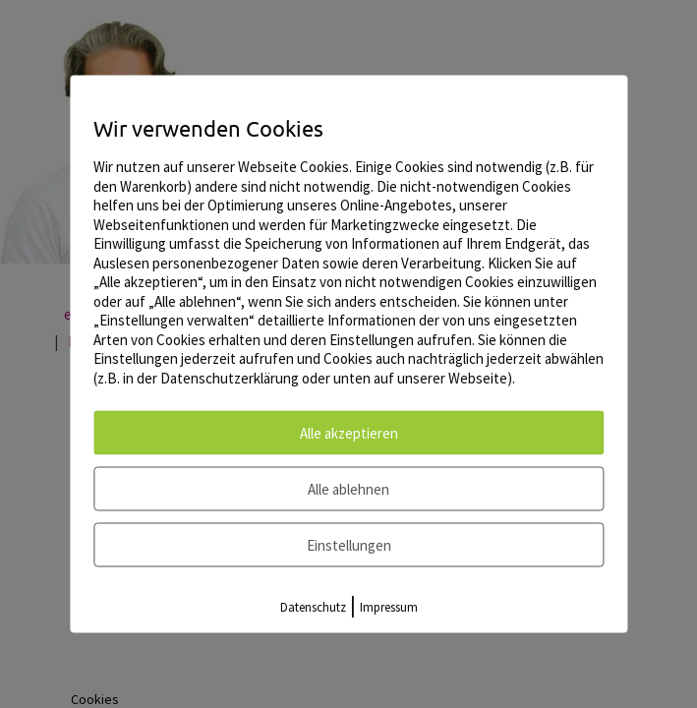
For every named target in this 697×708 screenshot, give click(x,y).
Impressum (389, 607)
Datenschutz (313, 607)
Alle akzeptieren (349, 433)
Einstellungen (349, 545)
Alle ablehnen (348, 489)
